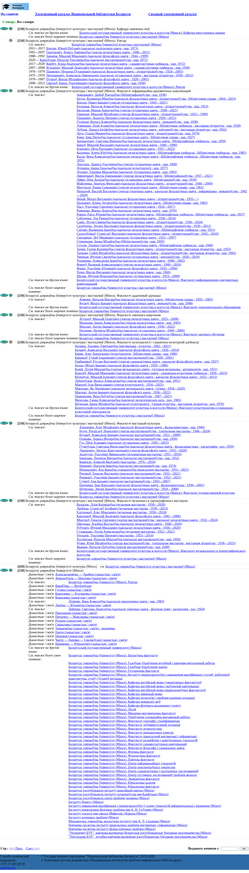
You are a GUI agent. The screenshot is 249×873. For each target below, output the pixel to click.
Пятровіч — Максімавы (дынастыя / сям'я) (85, 617)
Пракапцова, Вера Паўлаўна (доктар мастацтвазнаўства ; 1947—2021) (123, 396)
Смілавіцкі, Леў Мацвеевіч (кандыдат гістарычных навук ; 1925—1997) (126, 237)
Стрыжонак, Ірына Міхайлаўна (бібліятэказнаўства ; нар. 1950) (121, 241)
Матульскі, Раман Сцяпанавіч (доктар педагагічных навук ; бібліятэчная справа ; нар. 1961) (140, 187)
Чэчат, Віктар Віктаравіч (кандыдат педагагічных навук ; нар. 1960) (123, 272)
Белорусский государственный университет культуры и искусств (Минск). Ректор (128, 87)
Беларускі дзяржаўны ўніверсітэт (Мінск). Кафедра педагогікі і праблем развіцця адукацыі (132, 698)
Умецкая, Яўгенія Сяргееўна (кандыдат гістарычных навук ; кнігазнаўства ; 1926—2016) (138, 257)
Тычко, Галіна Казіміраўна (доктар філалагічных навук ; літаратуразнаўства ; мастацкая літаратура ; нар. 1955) (154, 249)
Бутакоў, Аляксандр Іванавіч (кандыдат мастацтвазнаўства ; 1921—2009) (130, 435)
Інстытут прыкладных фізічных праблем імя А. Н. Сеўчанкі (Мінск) (116, 809)
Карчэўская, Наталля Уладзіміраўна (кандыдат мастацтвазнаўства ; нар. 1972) (94, 60)
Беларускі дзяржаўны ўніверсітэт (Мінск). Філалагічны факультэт (114, 755)
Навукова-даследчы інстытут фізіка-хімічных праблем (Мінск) (112, 829)
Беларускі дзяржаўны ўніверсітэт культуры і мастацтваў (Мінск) (124, 36)
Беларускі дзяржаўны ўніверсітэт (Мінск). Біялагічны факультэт (113, 655)
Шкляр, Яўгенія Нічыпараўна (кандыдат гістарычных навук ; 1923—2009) (128, 276)
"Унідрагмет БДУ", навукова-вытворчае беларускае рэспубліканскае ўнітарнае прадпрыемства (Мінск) (140, 833)
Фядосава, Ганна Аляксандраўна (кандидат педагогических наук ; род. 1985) (128, 400)
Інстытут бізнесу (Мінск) (86, 802)
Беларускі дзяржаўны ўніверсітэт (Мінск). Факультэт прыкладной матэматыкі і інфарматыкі (133, 736)
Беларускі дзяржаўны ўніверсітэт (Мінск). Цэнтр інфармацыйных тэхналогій (122, 763)
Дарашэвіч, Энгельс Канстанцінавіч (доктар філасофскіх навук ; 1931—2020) (133, 450)
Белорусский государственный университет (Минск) (105, 647)
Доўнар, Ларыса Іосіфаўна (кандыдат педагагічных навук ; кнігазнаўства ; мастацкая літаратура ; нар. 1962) (152, 129)
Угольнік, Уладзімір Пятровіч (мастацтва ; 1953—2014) (115, 535)
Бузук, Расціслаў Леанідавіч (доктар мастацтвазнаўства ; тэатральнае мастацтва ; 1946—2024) (144, 431)
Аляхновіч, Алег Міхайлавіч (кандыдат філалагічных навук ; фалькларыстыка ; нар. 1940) (142, 427)
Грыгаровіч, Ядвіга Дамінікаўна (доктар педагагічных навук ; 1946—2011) (98, 52)
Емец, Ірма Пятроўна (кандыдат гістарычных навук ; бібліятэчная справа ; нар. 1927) (136, 137)
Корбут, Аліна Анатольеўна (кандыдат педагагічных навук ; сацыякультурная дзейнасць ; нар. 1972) (115, 64)
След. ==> (33, 848)
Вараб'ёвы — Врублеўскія (73, 586)
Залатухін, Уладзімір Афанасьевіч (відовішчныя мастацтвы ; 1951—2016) (130, 454)
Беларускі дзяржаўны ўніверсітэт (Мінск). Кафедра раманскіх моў (115, 701)
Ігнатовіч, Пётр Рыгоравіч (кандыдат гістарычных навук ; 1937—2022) (126, 149)
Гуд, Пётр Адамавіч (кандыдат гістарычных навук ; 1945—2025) (124, 442)
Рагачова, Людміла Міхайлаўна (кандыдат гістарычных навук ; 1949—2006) (132, 330)
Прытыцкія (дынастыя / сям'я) (76, 613)
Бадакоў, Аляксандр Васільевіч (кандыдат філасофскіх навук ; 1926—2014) (127, 350)
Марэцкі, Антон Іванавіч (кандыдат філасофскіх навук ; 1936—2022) (127, 326)
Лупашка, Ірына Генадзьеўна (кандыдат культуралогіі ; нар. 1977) (122, 168)
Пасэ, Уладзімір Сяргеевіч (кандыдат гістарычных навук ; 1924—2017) (126, 206)
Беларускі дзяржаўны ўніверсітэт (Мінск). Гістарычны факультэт (114, 671)
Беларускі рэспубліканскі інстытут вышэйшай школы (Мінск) (111, 790)
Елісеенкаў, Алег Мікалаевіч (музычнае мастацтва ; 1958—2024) (121, 512)
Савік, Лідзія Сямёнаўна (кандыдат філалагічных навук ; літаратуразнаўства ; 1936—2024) (140, 222)
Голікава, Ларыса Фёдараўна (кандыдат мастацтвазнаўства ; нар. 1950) (128, 439)
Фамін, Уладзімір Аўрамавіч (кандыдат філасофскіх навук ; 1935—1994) (127, 268)
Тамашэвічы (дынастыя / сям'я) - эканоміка (85, 628)
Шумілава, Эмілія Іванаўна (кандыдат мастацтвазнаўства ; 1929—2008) (129, 489)
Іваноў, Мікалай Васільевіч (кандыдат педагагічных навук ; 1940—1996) (127, 145)
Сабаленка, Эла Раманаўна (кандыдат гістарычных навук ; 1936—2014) (126, 218)
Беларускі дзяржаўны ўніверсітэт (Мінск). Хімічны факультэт (112, 759)
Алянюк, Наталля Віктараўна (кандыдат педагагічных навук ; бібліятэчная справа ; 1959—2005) (146, 299)
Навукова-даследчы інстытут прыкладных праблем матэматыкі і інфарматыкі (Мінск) (128, 825)
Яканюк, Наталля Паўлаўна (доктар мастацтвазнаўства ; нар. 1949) (123, 547)
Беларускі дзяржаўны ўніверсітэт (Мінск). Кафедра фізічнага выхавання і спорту (125, 705)
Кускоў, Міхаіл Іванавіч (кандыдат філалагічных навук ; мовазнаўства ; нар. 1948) (136, 303)
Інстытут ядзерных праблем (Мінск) (94, 817)
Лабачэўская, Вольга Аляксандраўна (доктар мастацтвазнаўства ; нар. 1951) (127, 381)
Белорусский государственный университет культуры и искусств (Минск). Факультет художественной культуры (157, 493)
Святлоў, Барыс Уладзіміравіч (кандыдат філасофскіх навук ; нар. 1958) (95, 83)
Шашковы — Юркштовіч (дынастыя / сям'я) (86, 644)
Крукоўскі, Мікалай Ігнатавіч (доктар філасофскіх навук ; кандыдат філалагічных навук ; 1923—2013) (146, 377)
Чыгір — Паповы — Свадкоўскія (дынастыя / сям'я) (91, 640)
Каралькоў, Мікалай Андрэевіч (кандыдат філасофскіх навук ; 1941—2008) (129, 516)
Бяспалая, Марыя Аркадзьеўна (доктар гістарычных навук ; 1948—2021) (127, 110)
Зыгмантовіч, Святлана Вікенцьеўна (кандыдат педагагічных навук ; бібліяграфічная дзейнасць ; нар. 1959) (151, 141)
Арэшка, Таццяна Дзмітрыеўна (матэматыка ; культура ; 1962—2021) (123, 346)
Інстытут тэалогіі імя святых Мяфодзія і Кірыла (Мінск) (108, 813)
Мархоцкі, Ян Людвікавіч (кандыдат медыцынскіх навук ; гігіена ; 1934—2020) (130, 388)
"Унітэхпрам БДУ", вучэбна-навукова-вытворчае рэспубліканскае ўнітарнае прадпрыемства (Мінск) (138, 836)
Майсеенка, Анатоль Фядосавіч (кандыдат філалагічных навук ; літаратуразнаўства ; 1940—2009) (145, 183)
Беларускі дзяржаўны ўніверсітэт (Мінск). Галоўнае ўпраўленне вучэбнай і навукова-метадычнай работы (142, 663)
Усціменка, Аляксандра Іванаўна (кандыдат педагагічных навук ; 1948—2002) (131, 260)
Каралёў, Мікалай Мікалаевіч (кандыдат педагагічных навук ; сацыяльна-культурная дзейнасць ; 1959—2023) (151, 373)
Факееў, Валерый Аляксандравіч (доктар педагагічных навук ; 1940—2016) (129, 264)
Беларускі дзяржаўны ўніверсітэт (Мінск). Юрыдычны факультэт (114, 786)
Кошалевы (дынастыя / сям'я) (75, 597)
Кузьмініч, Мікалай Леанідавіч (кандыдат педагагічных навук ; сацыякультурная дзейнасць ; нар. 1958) (118, 67)
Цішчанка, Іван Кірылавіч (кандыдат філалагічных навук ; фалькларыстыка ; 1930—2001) (141, 485)
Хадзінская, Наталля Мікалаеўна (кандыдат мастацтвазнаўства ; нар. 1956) (128, 539)
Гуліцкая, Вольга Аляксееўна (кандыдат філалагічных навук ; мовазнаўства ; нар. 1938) (137, 122)
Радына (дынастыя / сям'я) (73, 620)
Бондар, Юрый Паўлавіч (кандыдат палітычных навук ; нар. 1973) (92, 48)
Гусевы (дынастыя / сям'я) (73, 590)
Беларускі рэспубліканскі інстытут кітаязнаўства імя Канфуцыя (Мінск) (119, 794)
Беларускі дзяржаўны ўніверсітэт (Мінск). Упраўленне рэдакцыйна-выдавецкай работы (129, 717)
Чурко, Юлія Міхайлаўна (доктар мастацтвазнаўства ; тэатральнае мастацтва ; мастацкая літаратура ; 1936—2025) (156, 543)
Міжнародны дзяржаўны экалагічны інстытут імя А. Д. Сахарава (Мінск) (119, 821)
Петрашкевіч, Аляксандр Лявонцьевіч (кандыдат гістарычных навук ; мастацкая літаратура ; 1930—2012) (119, 75)
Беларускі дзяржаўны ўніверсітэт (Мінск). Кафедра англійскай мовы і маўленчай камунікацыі (134, 686)
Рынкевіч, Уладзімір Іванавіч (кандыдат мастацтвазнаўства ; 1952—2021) (130, 477)
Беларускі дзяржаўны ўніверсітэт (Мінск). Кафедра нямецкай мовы (115, 694)
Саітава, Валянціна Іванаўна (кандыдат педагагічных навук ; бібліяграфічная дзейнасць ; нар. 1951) (146, 230)
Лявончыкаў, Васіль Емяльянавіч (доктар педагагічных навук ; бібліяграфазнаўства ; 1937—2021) (145, 176)
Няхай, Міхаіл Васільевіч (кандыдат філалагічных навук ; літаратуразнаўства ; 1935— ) (137, 199)
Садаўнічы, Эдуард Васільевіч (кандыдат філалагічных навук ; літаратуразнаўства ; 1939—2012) (144, 226)
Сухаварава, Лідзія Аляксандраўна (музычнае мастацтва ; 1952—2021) (126, 531)
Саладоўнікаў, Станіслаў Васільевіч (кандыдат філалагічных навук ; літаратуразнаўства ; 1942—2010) (148, 233)
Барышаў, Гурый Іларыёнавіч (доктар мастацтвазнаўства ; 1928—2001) (124, 357)
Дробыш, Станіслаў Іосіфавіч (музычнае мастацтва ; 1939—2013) (122, 508)
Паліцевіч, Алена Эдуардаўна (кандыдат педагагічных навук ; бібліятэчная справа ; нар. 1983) (142, 203)
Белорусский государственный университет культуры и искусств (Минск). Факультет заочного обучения (151, 334)
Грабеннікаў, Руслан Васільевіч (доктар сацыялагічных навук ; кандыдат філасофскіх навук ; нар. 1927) (147, 361)
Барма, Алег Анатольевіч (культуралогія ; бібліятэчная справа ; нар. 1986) (126, 354)
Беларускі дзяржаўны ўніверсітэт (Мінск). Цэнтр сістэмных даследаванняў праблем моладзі (133, 775)
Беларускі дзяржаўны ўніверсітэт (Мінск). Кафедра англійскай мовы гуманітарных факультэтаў (135, 682)
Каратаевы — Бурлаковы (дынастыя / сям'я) (85, 593)
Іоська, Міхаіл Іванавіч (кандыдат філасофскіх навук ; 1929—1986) (121, 365)
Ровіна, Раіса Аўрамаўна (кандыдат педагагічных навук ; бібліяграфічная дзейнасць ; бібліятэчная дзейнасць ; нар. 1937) (161, 214)
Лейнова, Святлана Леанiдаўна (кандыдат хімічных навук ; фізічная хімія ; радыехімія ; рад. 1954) (137, 609)
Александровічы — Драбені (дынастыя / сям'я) (87, 574)
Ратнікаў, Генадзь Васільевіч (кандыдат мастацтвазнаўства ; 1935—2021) (129, 473)
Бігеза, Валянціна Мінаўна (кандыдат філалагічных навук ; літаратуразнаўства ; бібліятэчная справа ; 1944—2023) (156, 98)
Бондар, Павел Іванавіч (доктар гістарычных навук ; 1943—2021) (122, 102)
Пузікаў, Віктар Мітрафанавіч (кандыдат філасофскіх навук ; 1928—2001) (97, 79)
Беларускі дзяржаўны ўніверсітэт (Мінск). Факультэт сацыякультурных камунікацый (128, 744)
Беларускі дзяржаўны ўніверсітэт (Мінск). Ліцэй (102, 709)
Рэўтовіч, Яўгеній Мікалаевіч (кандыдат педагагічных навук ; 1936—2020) (128, 528)
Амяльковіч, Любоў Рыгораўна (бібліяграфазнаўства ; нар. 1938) (121, 95)
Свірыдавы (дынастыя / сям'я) (76, 624)
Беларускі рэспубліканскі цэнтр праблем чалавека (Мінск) (109, 798)
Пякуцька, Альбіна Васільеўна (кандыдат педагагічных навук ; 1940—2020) (129, 524)
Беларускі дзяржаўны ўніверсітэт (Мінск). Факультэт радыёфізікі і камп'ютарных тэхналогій (133, 740)
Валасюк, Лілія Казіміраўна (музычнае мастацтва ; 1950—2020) (121, 504)
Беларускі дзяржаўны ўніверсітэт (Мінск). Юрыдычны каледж (112, 782)
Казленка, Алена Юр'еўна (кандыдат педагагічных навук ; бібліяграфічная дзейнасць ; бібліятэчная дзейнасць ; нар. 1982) (161, 152)
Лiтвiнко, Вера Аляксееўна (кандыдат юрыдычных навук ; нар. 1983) (116, 601)
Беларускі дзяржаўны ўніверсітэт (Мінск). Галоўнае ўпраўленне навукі (118, 667)
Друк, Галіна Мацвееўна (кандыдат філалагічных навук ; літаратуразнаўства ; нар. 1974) (138, 133)
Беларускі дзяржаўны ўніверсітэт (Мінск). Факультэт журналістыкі (115, 728)
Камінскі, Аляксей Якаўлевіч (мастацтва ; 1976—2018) (117, 462)
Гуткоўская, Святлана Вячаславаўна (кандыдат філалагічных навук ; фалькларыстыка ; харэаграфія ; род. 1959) (156, 446)
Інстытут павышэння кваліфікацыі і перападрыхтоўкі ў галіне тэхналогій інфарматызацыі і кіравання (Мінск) (145, 806)
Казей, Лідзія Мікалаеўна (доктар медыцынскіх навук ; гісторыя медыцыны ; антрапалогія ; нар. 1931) (146, 369)
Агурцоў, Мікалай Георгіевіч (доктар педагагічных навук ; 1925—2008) (129, 319)
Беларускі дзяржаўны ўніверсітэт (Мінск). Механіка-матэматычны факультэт (122, 713)
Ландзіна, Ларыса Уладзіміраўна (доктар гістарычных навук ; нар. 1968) (127, 164)
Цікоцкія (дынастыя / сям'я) (74, 636)
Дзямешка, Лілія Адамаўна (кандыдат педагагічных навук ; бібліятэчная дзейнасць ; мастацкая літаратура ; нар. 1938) (159, 125)
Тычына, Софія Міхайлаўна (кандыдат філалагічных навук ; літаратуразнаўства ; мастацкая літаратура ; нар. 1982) (156, 253)
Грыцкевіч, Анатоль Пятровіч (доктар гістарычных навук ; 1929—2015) (126, 118)
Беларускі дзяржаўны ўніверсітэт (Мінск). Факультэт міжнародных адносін (121, 732)
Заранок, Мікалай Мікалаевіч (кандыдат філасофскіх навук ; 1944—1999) (97, 56)
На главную (9, 14)
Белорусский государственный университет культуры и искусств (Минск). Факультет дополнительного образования (160, 307)
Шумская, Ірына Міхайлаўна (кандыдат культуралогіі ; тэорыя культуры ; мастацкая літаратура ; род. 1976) (149, 404)
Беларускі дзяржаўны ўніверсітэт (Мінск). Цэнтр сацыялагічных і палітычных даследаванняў (134, 771)
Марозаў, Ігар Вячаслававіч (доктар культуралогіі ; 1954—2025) (119, 384)
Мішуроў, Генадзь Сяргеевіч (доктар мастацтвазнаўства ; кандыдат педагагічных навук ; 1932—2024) (147, 520)
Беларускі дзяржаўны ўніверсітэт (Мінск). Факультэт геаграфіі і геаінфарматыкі (124, 721)
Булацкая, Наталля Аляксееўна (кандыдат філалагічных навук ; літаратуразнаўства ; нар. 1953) (142, 106)
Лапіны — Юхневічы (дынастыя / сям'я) (83, 605)
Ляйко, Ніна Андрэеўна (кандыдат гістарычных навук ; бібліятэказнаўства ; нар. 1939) (137, 179)
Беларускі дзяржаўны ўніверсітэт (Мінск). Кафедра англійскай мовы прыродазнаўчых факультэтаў (137, 690)
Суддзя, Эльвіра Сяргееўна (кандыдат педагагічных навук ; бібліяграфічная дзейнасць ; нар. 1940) (145, 245)
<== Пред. (16, 848)
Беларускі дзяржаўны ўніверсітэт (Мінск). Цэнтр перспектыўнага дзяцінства (122, 767)
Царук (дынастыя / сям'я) (72, 632)
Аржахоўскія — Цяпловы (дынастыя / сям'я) (86, 578)
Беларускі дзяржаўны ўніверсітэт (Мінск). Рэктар (103, 582)
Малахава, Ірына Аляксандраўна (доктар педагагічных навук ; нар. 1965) (130, 323)
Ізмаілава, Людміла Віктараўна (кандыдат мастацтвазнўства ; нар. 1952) (129, 458)
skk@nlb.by (8, 868)
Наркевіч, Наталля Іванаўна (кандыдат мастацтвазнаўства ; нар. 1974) (127, 466)
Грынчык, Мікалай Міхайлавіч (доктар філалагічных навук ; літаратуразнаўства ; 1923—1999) (142, 114)
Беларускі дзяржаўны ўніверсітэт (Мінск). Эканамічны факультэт (114, 779)
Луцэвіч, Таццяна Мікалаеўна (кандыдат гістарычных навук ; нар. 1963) (127, 172)
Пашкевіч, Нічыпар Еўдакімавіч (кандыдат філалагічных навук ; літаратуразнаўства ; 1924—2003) (114, 71)
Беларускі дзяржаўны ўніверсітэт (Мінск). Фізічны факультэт (111, 752)
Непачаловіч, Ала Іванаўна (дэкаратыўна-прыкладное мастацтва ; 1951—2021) (134, 469)
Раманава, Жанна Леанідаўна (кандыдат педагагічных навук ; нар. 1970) (127, 210)
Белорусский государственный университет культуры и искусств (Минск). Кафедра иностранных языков (152, 33)
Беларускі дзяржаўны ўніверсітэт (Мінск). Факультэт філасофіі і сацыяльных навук (127, 748)
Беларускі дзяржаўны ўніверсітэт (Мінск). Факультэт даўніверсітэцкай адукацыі (124, 725)
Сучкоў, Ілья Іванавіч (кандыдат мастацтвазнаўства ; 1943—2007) (124, 481)
